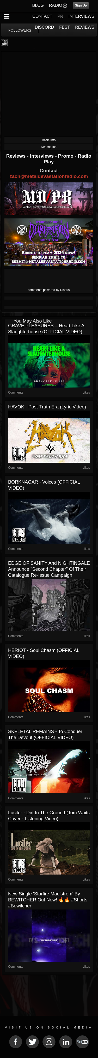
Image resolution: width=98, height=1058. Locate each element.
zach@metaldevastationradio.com (48, 176)
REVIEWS (84, 27)
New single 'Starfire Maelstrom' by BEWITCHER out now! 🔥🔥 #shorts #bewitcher (47, 899)
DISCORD (44, 27)
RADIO (55, 5)
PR (60, 16)
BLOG (38, 5)
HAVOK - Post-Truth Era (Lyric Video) (47, 406)
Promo (66, 156)
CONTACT (42, 16)
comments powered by (49, 290)
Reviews (16, 156)
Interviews (42, 156)
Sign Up (81, 5)
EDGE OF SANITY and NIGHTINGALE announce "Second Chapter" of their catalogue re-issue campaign (49, 569)
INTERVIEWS (81, 16)
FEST (64, 27)
